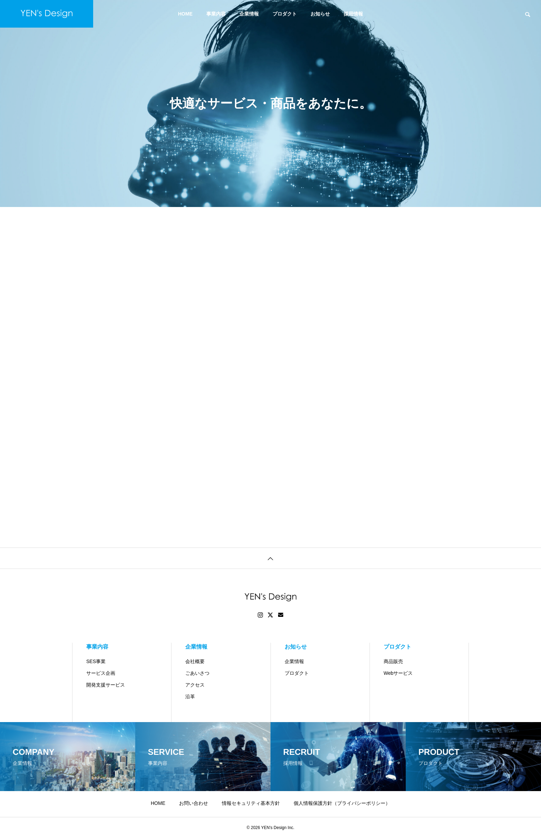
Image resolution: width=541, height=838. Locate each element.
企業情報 (249, 14)
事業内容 (216, 14)
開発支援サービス (105, 685)
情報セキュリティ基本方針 (251, 803)
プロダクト (285, 14)
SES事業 (96, 661)
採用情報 (353, 14)
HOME (185, 14)
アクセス (195, 685)
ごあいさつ (197, 673)
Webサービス (398, 673)
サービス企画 (100, 673)
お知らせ (320, 14)
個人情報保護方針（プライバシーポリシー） (342, 803)
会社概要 (195, 661)
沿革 (190, 696)
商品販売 (393, 661)
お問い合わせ (193, 803)
